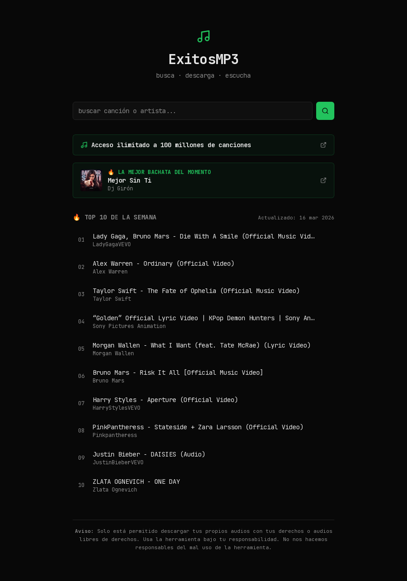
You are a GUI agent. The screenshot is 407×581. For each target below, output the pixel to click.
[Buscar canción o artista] (193, 111)
